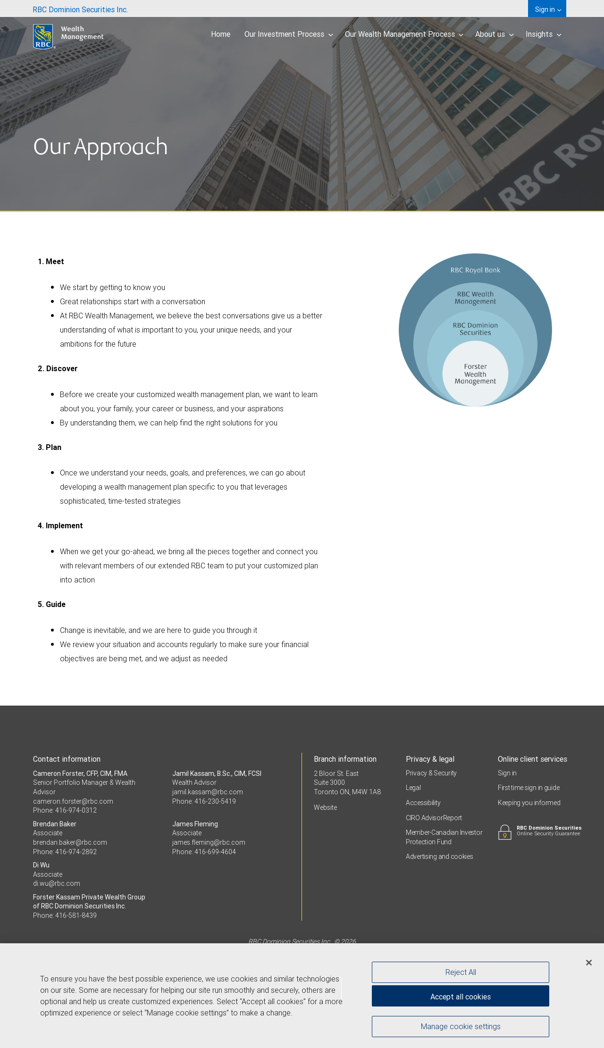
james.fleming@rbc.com (208, 842)
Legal (413, 787)
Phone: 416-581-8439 (65, 915)
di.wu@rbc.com (56, 883)
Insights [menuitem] (544, 34)
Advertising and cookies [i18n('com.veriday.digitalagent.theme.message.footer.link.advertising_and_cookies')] (439, 856)
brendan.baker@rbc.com (70, 842)
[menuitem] (80, 8)
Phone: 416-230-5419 (204, 801)
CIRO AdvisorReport (434, 818)
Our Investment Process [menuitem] (288, 34)
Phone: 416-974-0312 (65, 810)
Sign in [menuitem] (548, 9)
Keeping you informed (529, 802)
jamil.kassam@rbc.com (207, 792)
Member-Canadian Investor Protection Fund (444, 837)
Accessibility (423, 802)
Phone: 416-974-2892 (65, 852)
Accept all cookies (460, 1000)
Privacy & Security (431, 773)
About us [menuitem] (494, 34)
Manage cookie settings (461, 1029)
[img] (302, 106)
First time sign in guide (528, 787)
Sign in (507, 773)
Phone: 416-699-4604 (204, 852)
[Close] (589, 966)
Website (325, 807)
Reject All (460, 975)
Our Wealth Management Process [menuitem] (404, 34)
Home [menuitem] (220, 34)
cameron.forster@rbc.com (73, 801)
